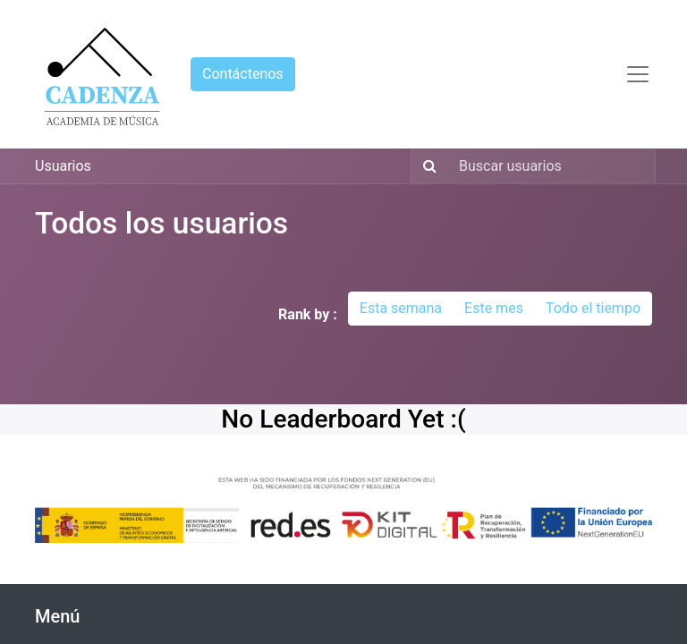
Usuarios (63, 165)
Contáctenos (243, 73)
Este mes (493, 308)
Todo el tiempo (593, 308)
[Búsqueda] (426, 166)
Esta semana (401, 308)
